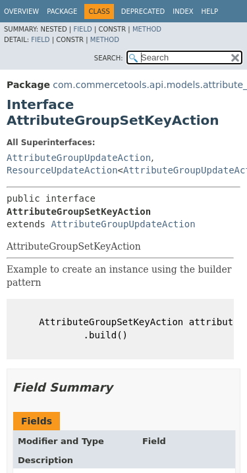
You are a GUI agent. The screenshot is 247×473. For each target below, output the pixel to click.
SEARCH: (108, 58)
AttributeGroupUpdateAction (79, 157)
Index (183, 11)
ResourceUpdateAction (62, 170)
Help (210, 11)
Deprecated (143, 11)
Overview (21, 11)
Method (146, 29)
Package (62, 11)
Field (82, 29)
